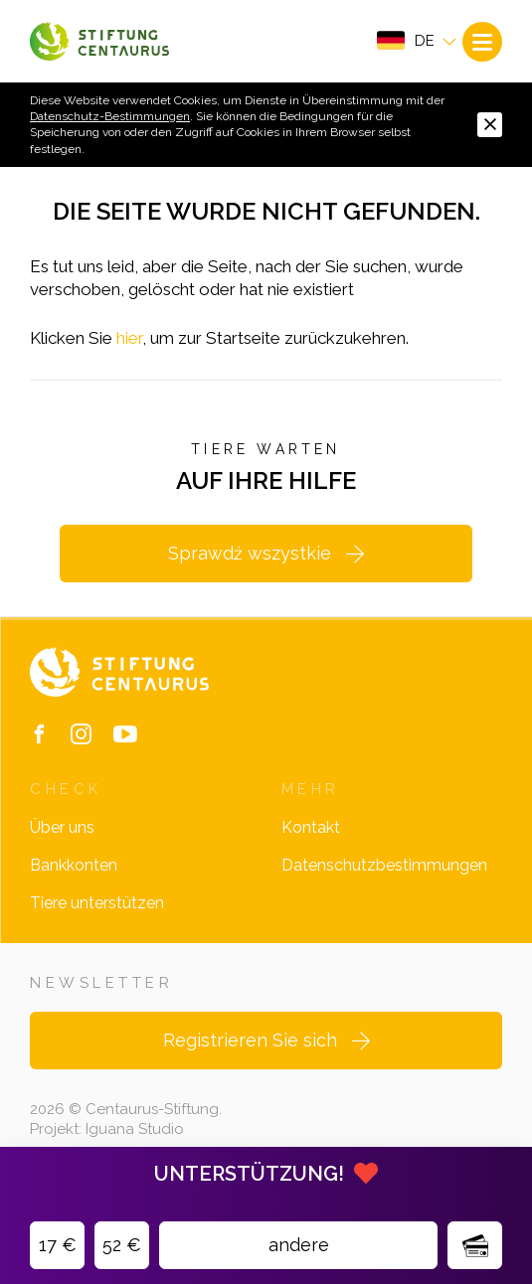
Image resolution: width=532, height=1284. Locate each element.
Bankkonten (73, 865)
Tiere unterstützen (97, 902)
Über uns (62, 827)
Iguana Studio (135, 1129)
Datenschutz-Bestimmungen (110, 116)
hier (129, 338)
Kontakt (310, 827)
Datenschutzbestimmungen (384, 865)
